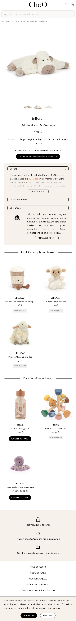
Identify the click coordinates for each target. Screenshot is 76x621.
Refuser (47, 615)
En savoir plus (53, 608)
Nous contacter (38, 566)
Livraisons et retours (38, 584)
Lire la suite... (38, 191)
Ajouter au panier (20, 439)
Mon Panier (72, 4)
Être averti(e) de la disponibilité (38, 156)
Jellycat (38, 118)
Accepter (28, 615)
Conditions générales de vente (38, 590)
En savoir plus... (46, 238)
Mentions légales (38, 578)
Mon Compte (66, 4)
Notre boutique (38, 572)
